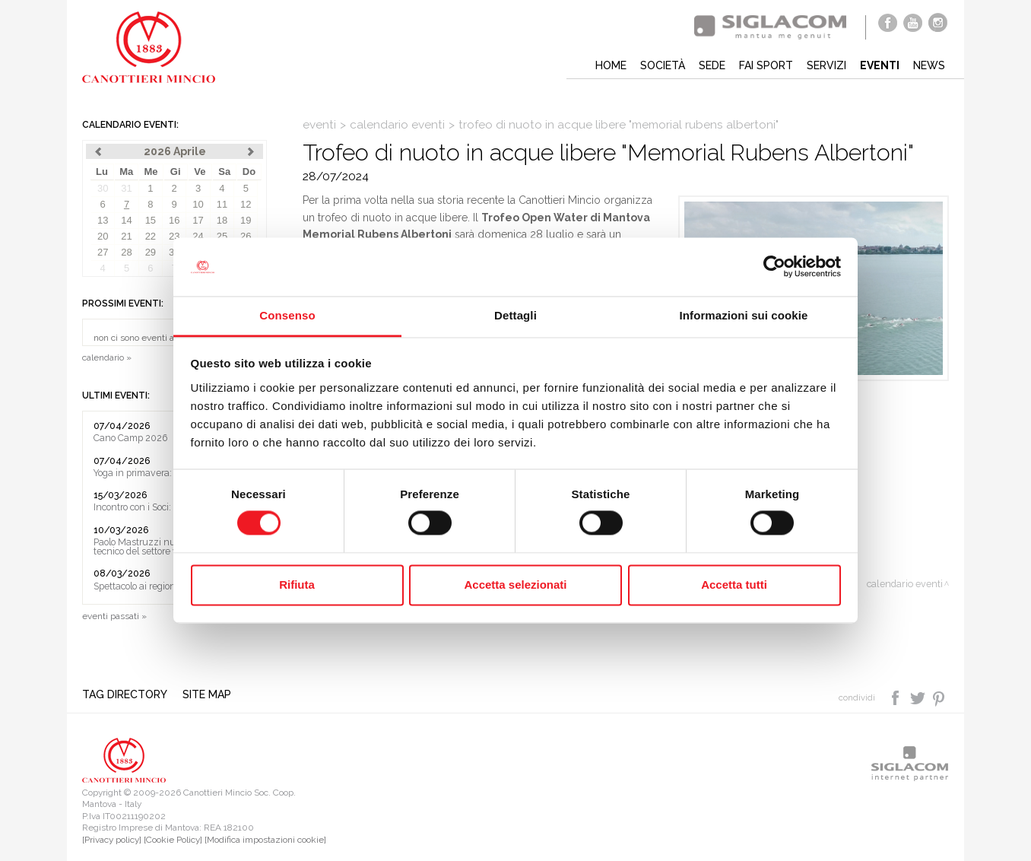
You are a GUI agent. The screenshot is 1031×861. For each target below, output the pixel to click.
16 (174, 220)
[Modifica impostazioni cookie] (265, 839)
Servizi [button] (826, 65)
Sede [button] (712, 65)
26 (245, 236)
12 (245, 204)
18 (222, 220)
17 (197, 220)
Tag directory (124, 694)
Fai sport (766, 65)
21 (126, 236)
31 (126, 188)
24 (197, 236)
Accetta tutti (734, 584)
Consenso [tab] (287, 315)
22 (150, 236)
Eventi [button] (879, 65)
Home (611, 65)
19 (245, 220)
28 (126, 252)
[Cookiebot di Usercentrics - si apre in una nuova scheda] (774, 267)
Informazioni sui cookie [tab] (744, 315)
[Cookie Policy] (173, 839)
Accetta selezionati (515, 584)
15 (150, 220)
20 (102, 236)
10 (197, 204)
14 (126, 220)
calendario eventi (397, 125)
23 (174, 236)
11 (222, 204)
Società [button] (662, 65)
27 (102, 252)
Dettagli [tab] (515, 315)
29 (150, 252)
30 (102, 188)
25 (222, 236)
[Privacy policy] (111, 839)
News (929, 65)
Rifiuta (297, 584)
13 (102, 220)
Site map (206, 694)
